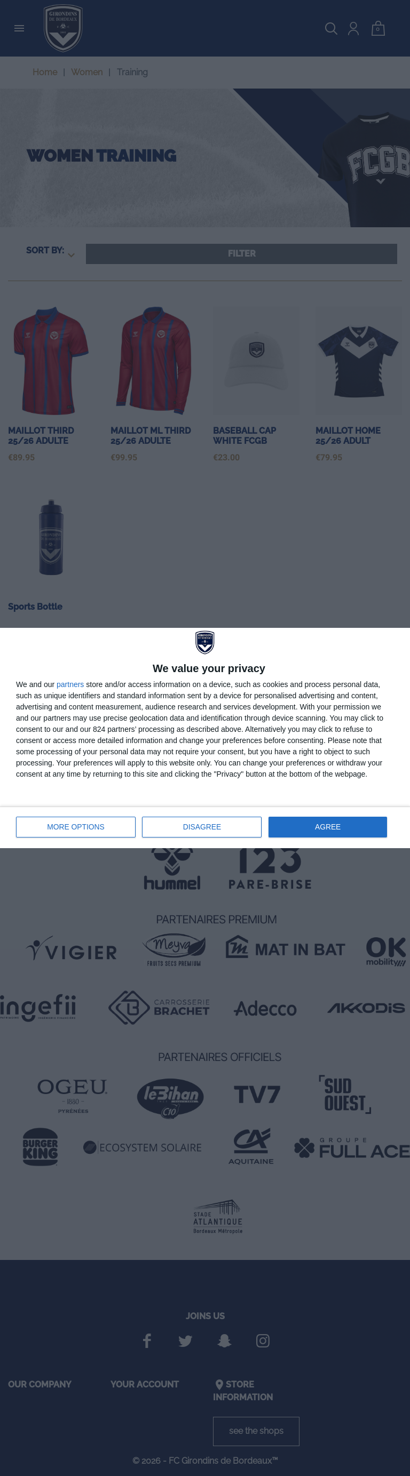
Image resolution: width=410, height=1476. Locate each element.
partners (70, 685)
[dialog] (205, 738)
